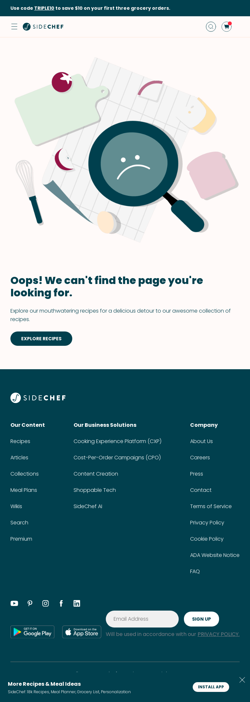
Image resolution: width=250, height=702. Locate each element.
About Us (201, 441)
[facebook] (61, 604)
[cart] (226, 26)
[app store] (81, 631)
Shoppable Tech (95, 490)
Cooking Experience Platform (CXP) (117, 441)
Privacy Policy (207, 522)
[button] (14, 27)
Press (196, 474)
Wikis (16, 506)
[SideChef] (37, 401)
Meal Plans (23, 490)
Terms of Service (211, 506)
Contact (201, 490)
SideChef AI (88, 506)
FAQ (195, 571)
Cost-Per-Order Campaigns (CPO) (117, 457)
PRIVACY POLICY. (219, 634)
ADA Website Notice (215, 555)
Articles (19, 457)
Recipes (20, 441)
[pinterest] (30, 604)
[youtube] (14, 604)
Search (19, 522)
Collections (24, 474)
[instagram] (45, 604)
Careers (200, 457)
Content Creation (96, 474)
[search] (211, 26)
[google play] (32, 631)
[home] (43, 27)
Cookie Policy (207, 539)
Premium (21, 539)
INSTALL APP (211, 687)
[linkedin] (77, 604)
